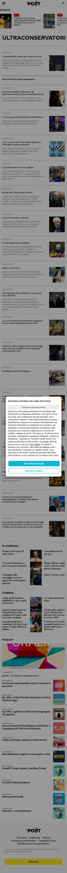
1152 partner (34, 444)
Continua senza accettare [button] (33, 407)
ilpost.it (46, 447)
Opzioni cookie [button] (34, 470)
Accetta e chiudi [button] (34, 463)
